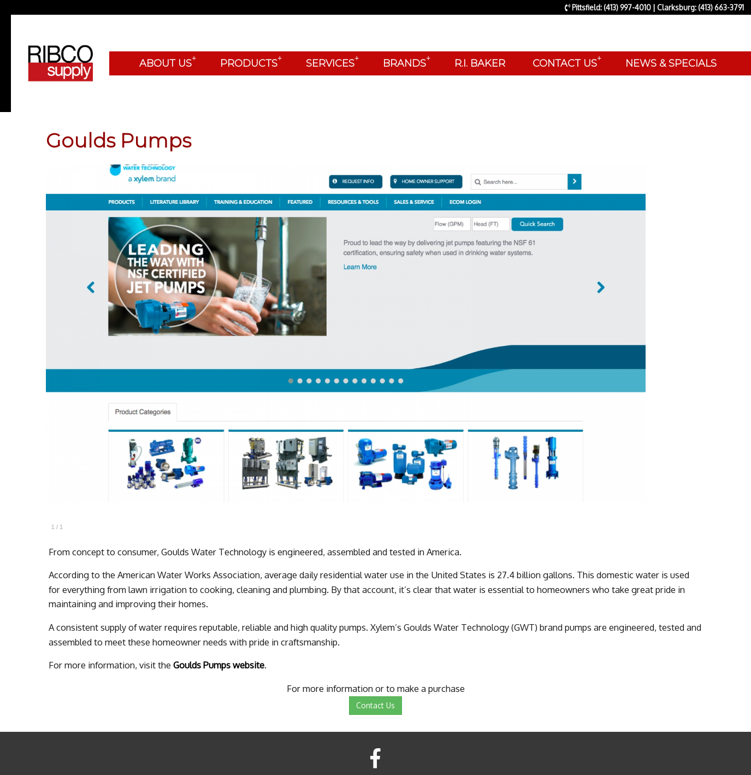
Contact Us (375, 705)
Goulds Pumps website (218, 665)
